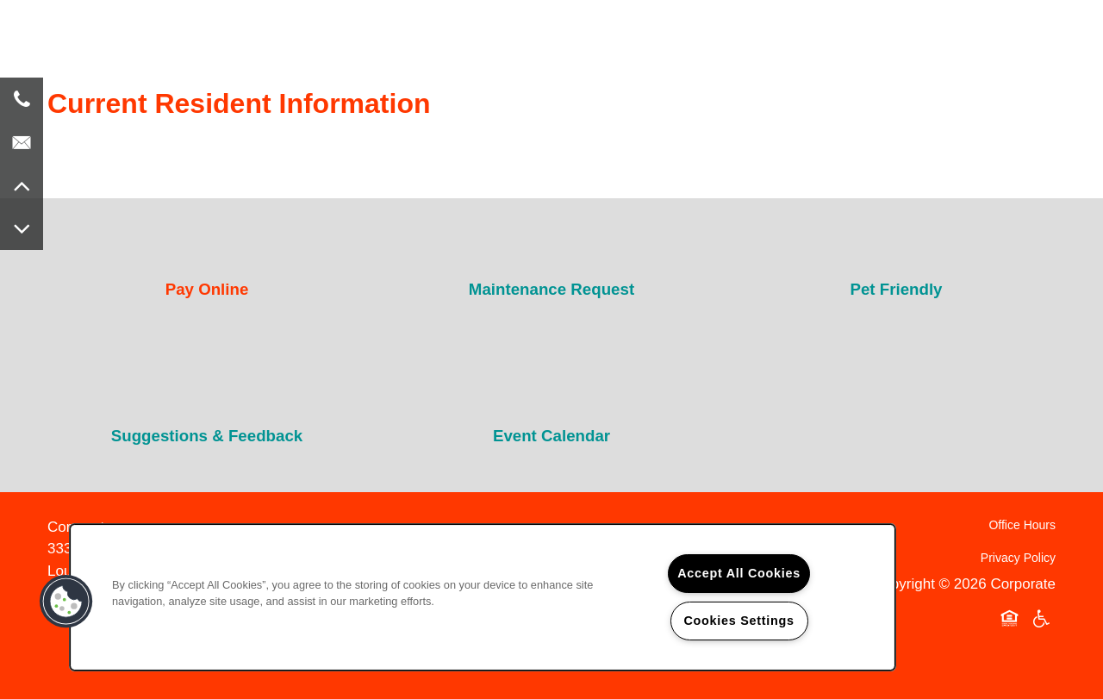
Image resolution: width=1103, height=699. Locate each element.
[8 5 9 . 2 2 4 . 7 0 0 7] (21, 99)
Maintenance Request (551, 289)
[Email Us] (21, 142)
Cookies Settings (738, 620)
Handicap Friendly (1042, 619)
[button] (66, 601)
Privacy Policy (1018, 558)
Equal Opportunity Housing (1012, 619)
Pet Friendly (896, 289)
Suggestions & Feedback (206, 436)
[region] (482, 597)
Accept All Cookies (739, 573)
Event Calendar (551, 436)
